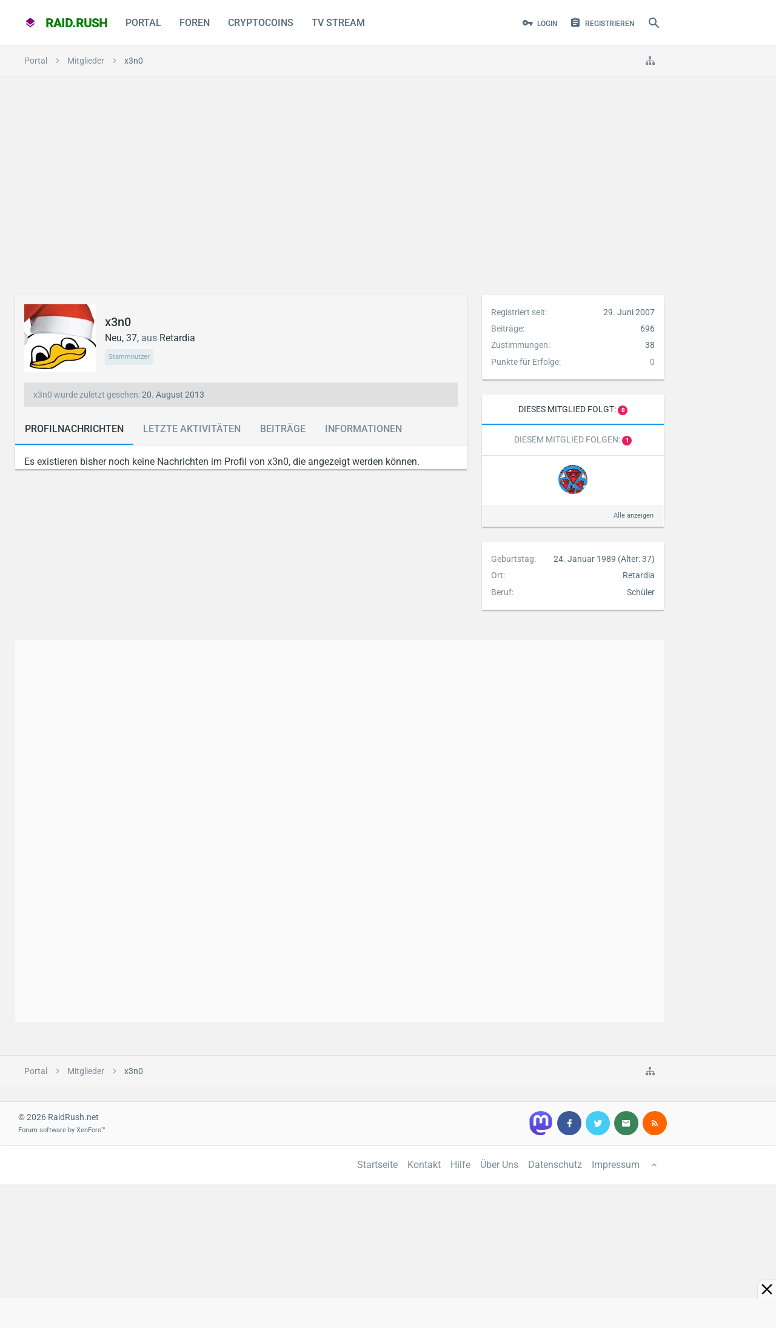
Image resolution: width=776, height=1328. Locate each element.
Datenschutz (555, 1164)
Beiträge (283, 429)
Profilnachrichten (74, 429)
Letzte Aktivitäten (192, 429)
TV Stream (338, 22)
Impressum (616, 1164)
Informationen (363, 429)
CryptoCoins (260, 22)
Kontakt (424, 1164)
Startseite (377, 1164)
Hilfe (460, 1164)
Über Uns (499, 1164)
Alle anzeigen (634, 515)
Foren (194, 22)
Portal (143, 22)
